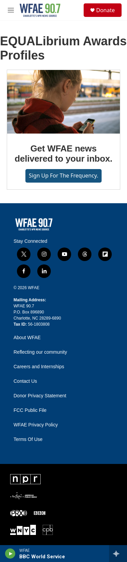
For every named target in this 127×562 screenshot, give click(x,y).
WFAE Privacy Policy (36, 424)
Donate (105, 10)
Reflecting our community (40, 352)
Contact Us (25, 381)
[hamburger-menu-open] (10, 10)
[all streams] (118, 553)
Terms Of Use (28, 439)
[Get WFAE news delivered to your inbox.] (63, 102)
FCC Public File (30, 410)
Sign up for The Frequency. (63, 175)
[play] (10, 553)
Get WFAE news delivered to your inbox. (63, 153)
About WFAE (27, 337)
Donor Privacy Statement (40, 395)
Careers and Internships (39, 366)
